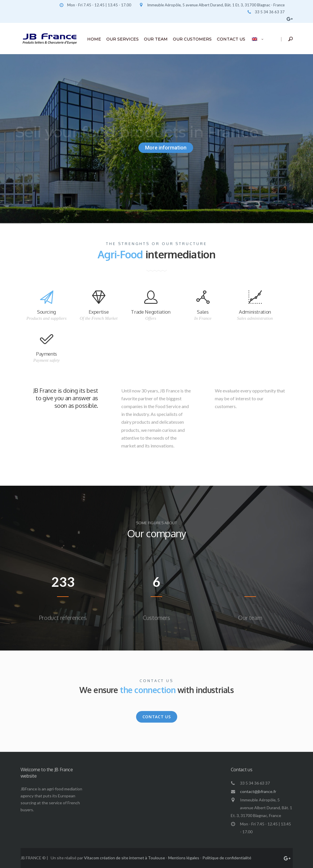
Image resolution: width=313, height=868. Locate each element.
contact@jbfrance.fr (258, 791)
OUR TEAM (156, 39)
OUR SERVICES (122, 39)
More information (165, 148)
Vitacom (91, 857)
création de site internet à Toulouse (132, 857)
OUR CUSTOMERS (192, 39)
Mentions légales (183, 857)
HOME (94, 39)
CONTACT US (231, 39)
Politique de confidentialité (226, 857)
